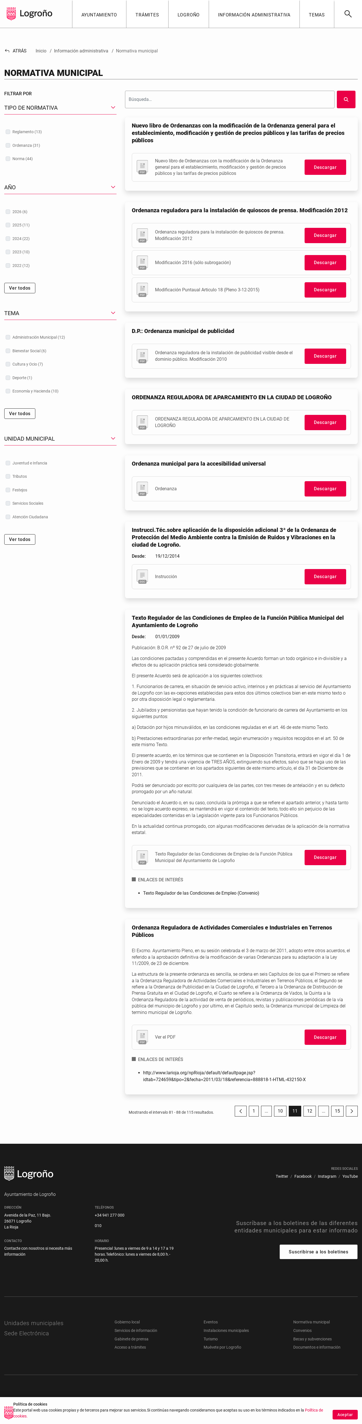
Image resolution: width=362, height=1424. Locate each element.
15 (339, 1112)
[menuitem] (282, 1176)
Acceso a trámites (130, 1347)
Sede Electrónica (26, 1333)
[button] (99, 14)
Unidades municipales (34, 1323)
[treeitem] (60, 132)
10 (282, 1112)
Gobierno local (127, 1322)
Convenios (302, 1330)
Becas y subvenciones (312, 1339)
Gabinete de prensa (131, 1339)
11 (296, 1112)
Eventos (211, 1322)
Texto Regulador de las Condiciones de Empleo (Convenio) (201, 893)
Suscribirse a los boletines (318, 1252)
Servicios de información (136, 1330)
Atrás (15, 51)
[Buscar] (348, 14)
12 (311, 1112)
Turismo (211, 1339)
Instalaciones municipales (226, 1330)
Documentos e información (317, 1347)
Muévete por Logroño (222, 1347)
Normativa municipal (311, 1322)
